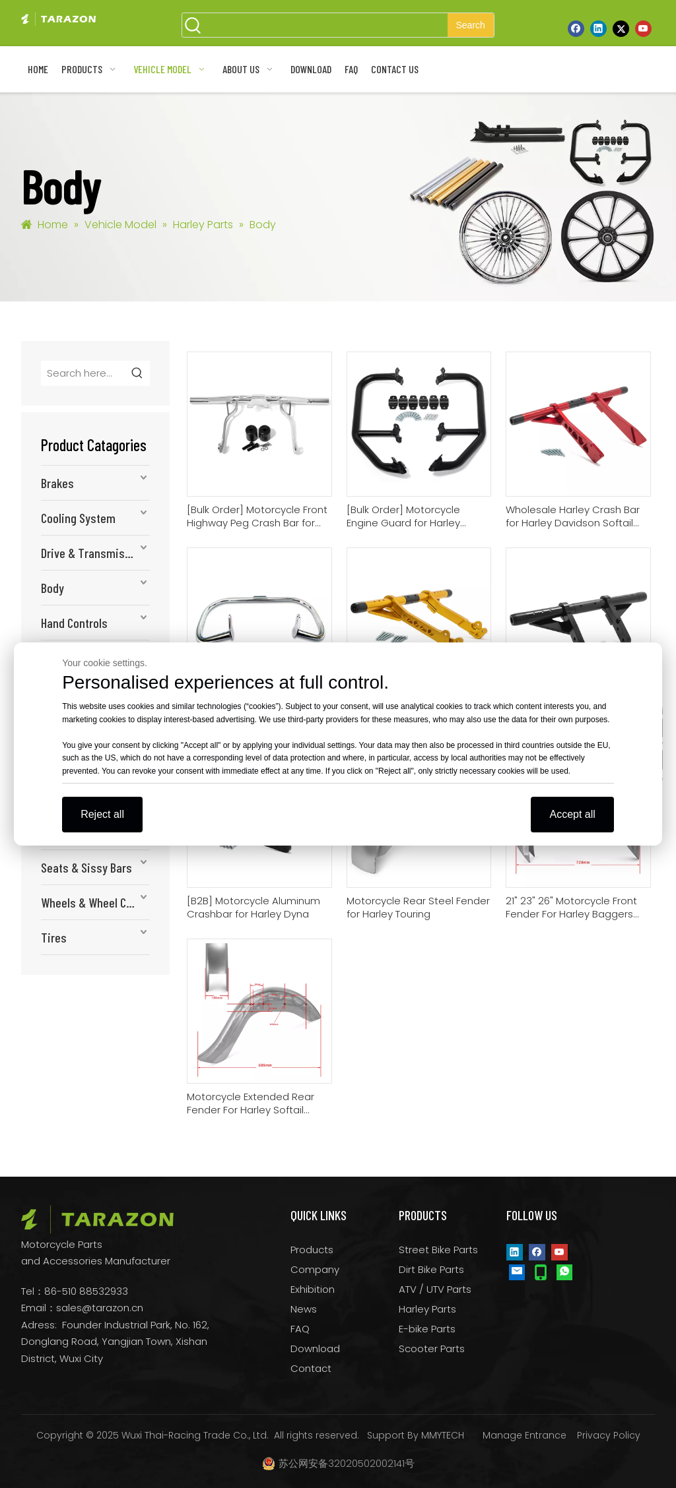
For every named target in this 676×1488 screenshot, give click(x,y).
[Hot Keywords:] (471, 25)
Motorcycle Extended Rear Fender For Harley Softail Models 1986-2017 (250, 1103)
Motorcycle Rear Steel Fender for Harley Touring (418, 907)
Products (311, 1249)
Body (52, 588)
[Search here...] (83, 373)
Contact (310, 1368)
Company (314, 1269)
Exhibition (312, 1289)
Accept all (572, 814)
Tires (54, 937)
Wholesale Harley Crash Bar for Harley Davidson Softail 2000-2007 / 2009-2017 (573, 516)
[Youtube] (643, 28)
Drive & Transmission (93, 553)
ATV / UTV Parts (435, 1289)
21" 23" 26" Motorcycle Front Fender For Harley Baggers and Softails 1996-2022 (571, 907)
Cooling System (78, 518)
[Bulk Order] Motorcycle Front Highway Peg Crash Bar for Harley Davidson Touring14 (257, 516)
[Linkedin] (598, 28)
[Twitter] (621, 28)
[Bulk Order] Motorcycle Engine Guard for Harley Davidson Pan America (403, 516)
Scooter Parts (432, 1348)
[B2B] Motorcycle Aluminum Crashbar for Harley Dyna (253, 907)
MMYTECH (442, 1435)
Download (315, 1348)
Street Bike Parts (438, 1249)
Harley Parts (427, 1309)
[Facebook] (576, 28)
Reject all (102, 814)
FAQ (300, 1329)
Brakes (57, 483)
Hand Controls (74, 623)
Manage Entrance (524, 1435)
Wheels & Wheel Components (95, 902)
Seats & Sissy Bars (86, 867)
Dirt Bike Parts (431, 1269)
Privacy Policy (608, 1435)
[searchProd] (326, 25)
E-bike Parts (427, 1329)
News (303, 1309)
